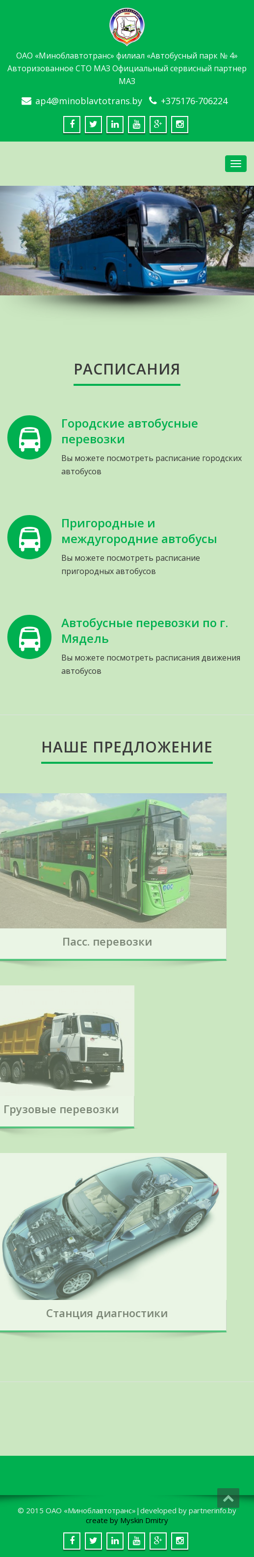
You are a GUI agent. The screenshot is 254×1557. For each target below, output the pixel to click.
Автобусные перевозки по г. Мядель (144, 630)
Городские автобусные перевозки (129, 431)
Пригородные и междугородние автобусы (139, 531)
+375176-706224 (194, 101)
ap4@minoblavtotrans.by (88, 101)
